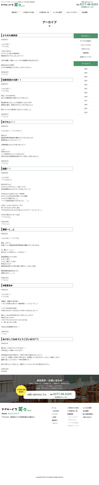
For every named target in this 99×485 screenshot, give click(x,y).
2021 (85, 89)
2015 (85, 108)
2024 (85, 77)
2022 (85, 85)
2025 (85, 73)
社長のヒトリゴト (86, 57)
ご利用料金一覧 (44, 12)
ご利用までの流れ (28, 12)
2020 (85, 93)
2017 (85, 100)
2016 (85, 104)
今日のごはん (85, 49)
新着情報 (86, 53)
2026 (85, 69)
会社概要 (84, 12)
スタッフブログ (71, 12)
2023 (85, 81)
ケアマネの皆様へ (86, 41)
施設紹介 (14, 12)
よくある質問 (57, 12)
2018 (85, 96)
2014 (85, 112)
